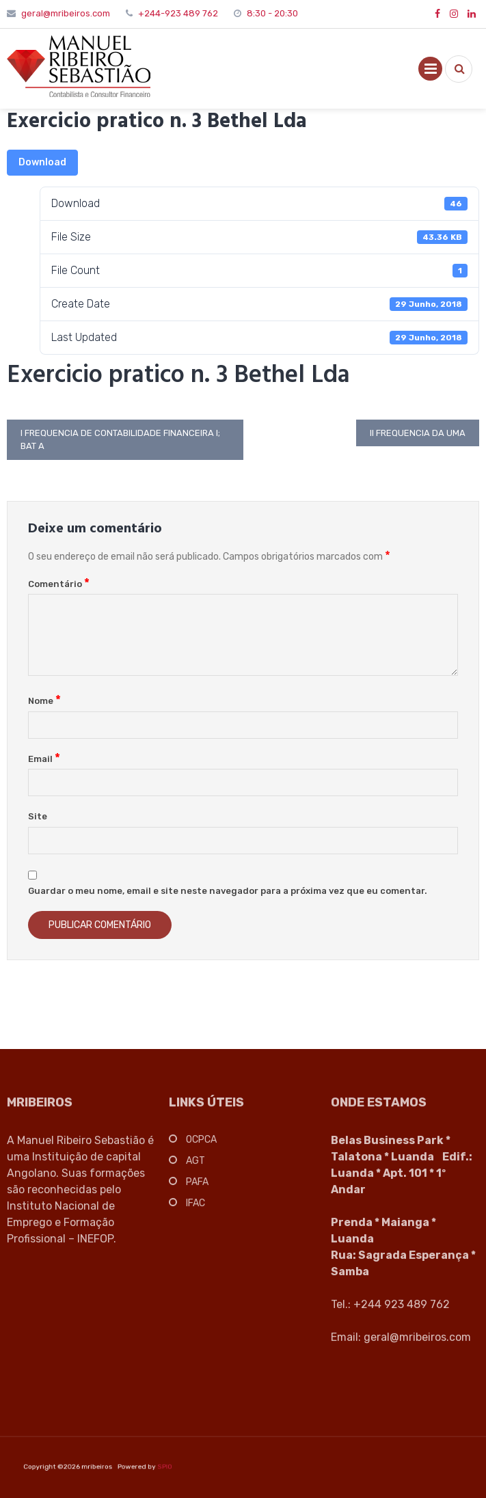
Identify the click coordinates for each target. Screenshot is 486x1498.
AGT (195, 1165)
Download (42, 162)
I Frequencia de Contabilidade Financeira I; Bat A (120, 440)
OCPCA (201, 1144)
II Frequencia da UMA (417, 433)
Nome (44, 700)
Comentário (59, 583)
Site (37, 816)
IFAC (195, 1208)
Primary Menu (430, 71)
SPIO (146, 1466)
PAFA (197, 1187)
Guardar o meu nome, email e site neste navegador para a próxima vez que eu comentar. (227, 891)
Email (44, 758)
